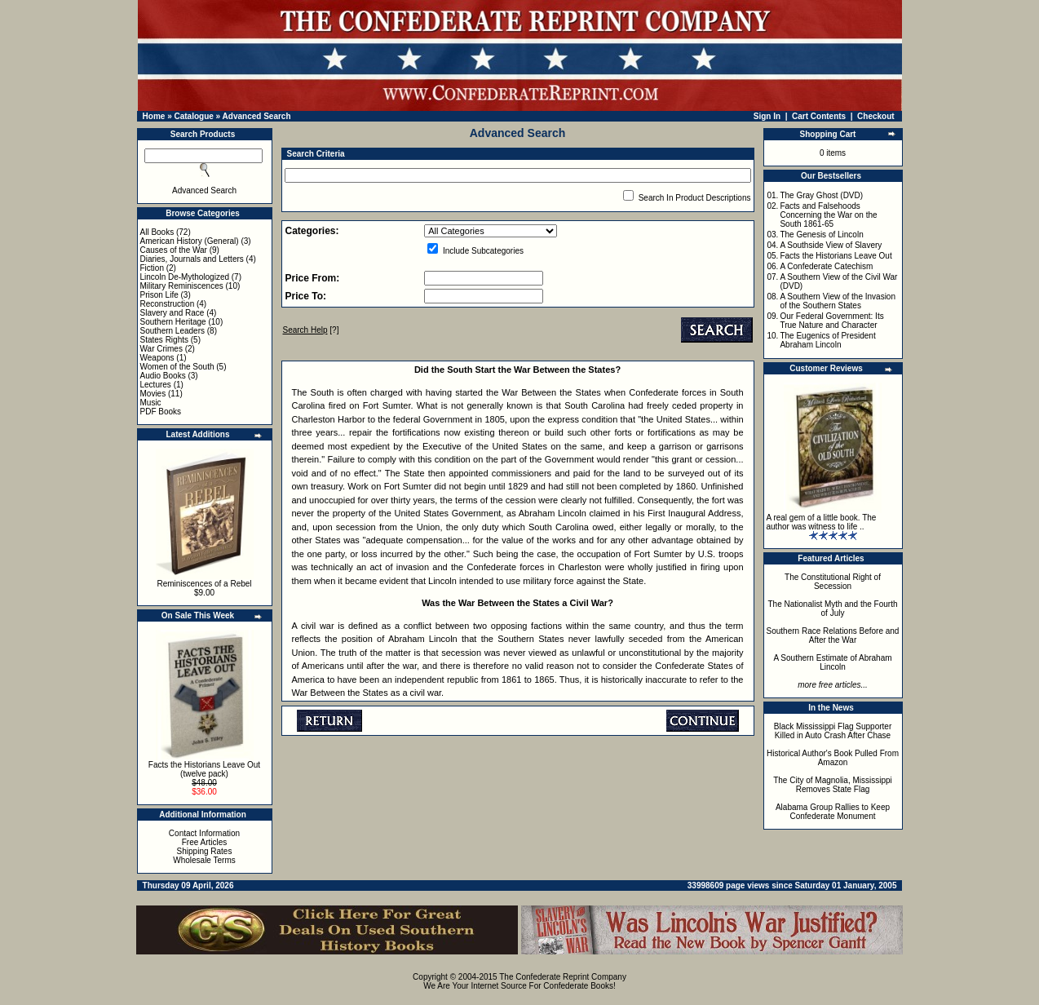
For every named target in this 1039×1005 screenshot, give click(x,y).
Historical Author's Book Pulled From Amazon (833, 758)
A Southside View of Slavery (831, 245)
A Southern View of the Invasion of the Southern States (837, 301)
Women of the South (177, 366)
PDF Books (161, 411)
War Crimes (161, 348)
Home (154, 116)
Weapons (157, 357)
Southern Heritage (173, 321)
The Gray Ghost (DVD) (821, 195)
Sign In (767, 116)
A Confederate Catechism (826, 266)
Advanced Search (257, 116)
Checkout (876, 116)
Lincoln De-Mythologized (185, 276)
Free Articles (205, 842)
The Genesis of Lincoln (821, 234)
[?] (311, 329)
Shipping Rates (204, 851)
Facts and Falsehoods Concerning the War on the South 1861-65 (828, 214)
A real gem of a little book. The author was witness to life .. (822, 522)
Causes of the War (173, 250)
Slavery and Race (172, 312)
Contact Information (204, 833)
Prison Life (159, 294)
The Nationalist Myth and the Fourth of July (833, 609)
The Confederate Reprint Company (562, 976)
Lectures (155, 384)
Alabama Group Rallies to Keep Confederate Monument (833, 812)
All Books (157, 232)
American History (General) (189, 241)
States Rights (164, 339)
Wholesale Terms (204, 860)
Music (150, 402)
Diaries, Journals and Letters (192, 259)
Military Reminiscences (181, 285)
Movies (153, 393)
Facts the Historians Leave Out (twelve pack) (204, 769)
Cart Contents (819, 116)
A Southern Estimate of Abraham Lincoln (832, 662)
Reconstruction (167, 303)
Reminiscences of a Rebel (204, 583)
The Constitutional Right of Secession (833, 582)
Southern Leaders (173, 330)
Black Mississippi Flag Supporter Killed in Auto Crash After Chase (833, 731)
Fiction (152, 267)
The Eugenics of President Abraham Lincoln (827, 340)
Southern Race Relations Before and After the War (833, 635)
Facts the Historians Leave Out (835, 255)
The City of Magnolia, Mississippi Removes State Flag (832, 785)
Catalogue (193, 116)
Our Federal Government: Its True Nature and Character (831, 321)
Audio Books (163, 375)
